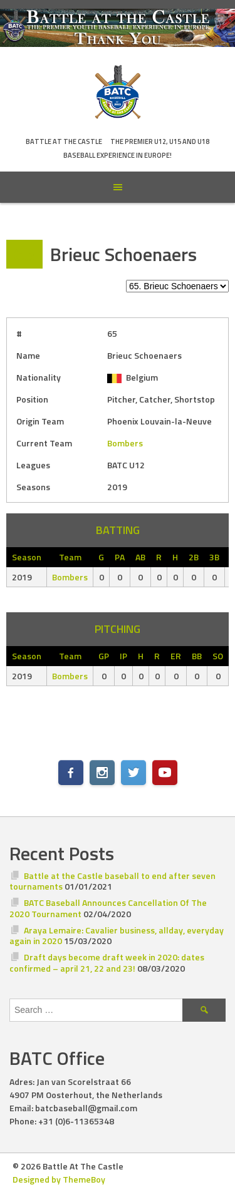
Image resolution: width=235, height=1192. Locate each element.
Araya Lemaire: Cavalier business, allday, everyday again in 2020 (116, 935)
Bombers (125, 443)
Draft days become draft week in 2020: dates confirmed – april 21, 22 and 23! (106, 962)
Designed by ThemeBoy (59, 1179)
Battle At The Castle (64, 141)
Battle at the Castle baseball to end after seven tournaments (112, 881)
